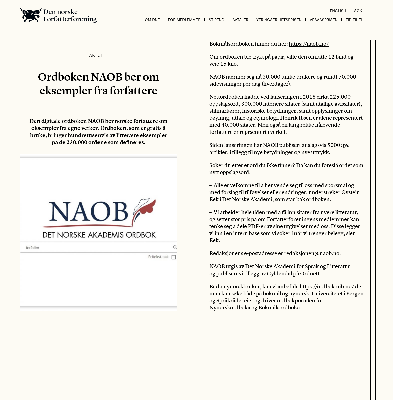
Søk (358, 10)
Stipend (216, 19)
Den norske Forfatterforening (58, 15)
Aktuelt (98, 55)
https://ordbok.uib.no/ (327, 286)
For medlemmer (184, 19)
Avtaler (240, 19)
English (338, 10)
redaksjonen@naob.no (311, 253)
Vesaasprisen (324, 19)
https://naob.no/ (309, 43)
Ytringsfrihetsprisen (279, 19)
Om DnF (152, 19)
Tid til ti (354, 19)
